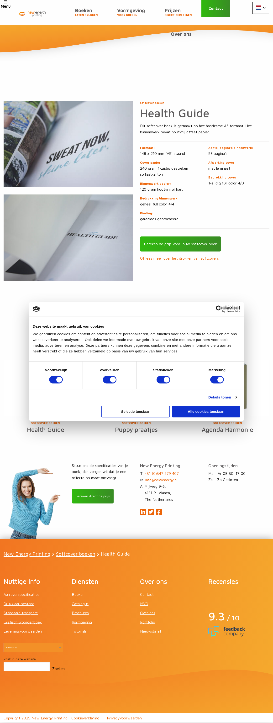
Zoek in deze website (20, 660)
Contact (222, 12)
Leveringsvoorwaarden (23, 632)
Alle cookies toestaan (206, 411)
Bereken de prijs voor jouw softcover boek (180, 243)
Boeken (97, 14)
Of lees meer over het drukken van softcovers (179, 258)
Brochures (80, 613)
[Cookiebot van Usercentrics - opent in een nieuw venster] (219, 309)
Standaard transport (21, 613)
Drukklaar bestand (19, 604)
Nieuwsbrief (150, 632)
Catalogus (80, 604)
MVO (144, 604)
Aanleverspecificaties (21, 595)
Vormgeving (138, 14)
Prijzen (180, 14)
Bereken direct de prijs (95, 497)
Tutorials (79, 632)
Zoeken (58, 669)
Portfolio (147, 622)
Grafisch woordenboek (23, 622)
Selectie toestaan (136, 411)
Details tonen (219, 397)
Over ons (183, 38)
